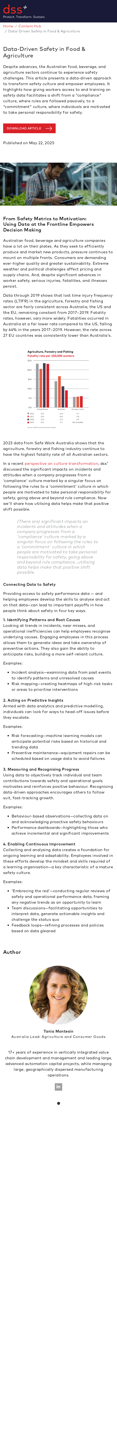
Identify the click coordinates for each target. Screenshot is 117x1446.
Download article (24, 128)
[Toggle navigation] (115, 11)
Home (8, 26)
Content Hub (30, 26)
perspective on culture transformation (61, 463)
